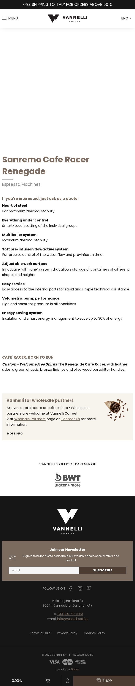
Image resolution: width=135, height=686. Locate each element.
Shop (104, 680)
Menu (10, 18)
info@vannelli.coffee (73, 619)
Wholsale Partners (30, 419)
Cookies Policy (94, 633)
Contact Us (70, 419)
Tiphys (75, 669)
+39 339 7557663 (70, 614)
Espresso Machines (21, 184)
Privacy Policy (67, 633)
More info (15, 433)
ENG (126, 18)
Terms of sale (40, 633)
